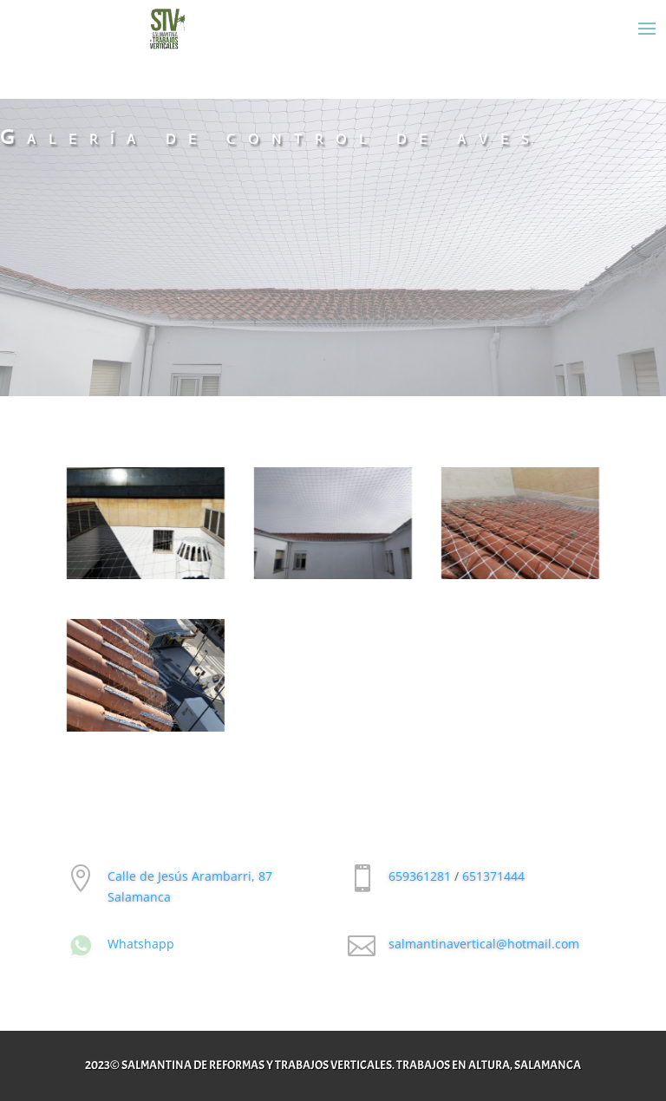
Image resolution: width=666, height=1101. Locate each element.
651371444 (493, 876)
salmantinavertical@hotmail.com (483, 943)
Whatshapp (141, 943)
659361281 (419, 876)
